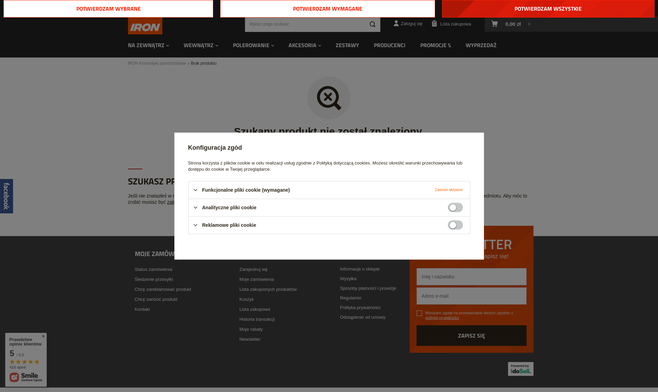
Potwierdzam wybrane (108, 8)
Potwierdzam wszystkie (548, 8)
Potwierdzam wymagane (327, 8)
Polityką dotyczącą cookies (343, 163)
